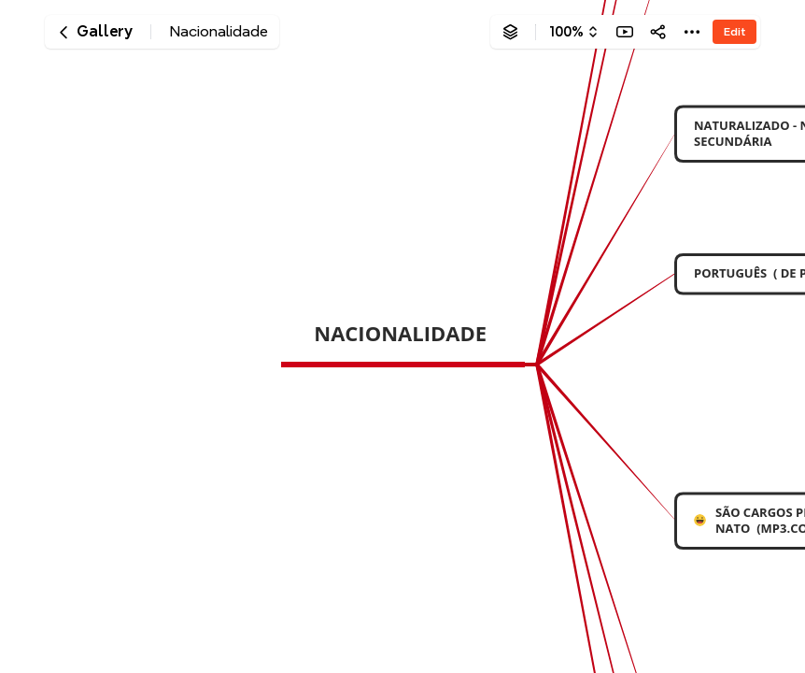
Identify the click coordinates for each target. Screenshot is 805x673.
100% (566, 31)
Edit (734, 31)
